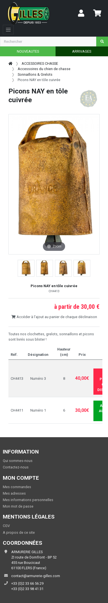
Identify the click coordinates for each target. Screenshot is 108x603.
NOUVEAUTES (28, 51)
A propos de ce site (19, 532)
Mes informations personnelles (28, 500)
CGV (6, 526)
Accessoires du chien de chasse (44, 69)
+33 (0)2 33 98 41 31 (27, 589)
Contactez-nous (16, 467)
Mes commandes (17, 487)
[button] (26, 268)
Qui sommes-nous (18, 461)
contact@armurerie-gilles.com (35, 576)
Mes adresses (14, 493)
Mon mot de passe (18, 506)
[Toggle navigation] (8, 29)
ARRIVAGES (81, 51)
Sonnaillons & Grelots (35, 74)
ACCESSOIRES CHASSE (40, 63)
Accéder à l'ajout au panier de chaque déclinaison (54, 317)
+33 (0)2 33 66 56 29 (27, 583)
